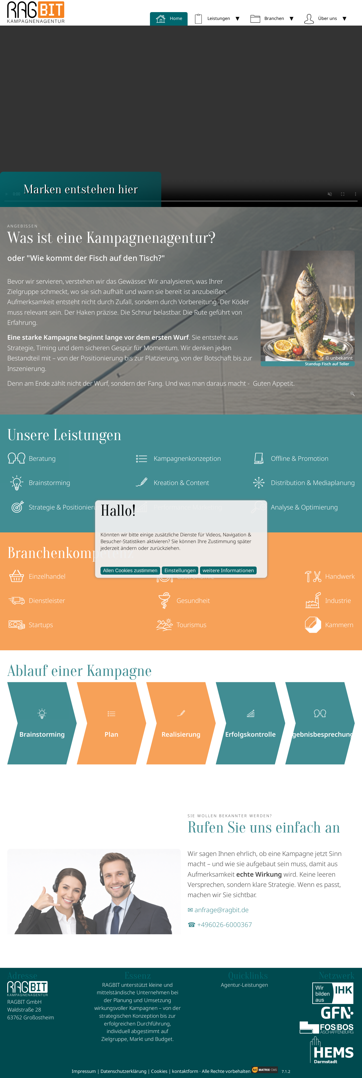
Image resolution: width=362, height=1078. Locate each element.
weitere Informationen (228, 570)
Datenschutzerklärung (123, 1071)
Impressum (84, 1071)
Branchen (267, 19)
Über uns (320, 19)
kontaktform (185, 1071)
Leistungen (211, 19)
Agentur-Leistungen (244, 984)
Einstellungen (180, 570)
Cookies (159, 1071)
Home (168, 19)
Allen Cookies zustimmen (130, 570)
